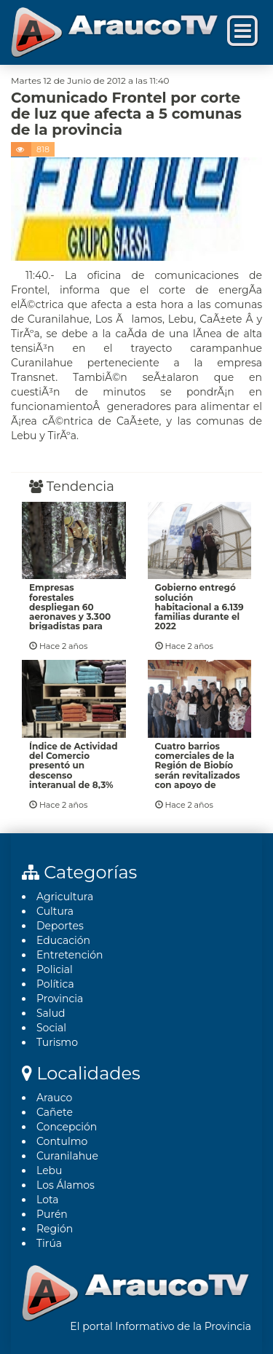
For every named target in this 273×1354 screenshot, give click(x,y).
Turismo (57, 1042)
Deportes (60, 925)
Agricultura (64, 896)
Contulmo (61, 1141)
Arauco (54, 1097)
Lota (47, 1199)
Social (51, 1027)
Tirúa (49, 1243)
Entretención (69, 954)
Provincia (59, 998)
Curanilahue (67, 1155)
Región (54, 1228)
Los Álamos (65, 1185)
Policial (54, 969)
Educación (63, 940)
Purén (52, 1214)
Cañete (54, 1112)
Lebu (49, 1170)
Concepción (66, 1126)
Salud (51, 1013)
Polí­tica (55, 984)
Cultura (55, 911)
